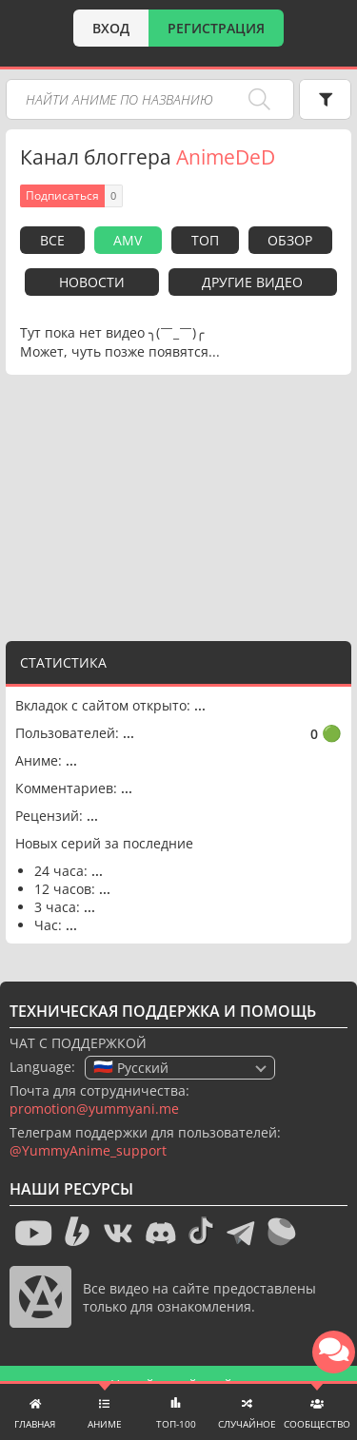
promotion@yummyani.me (94, 1108)
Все (52, 240)
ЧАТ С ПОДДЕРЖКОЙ (78, 1043)
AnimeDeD (225, 157)
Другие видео (252, 282)
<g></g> (179, 503)
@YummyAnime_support (88, 1150)
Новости (92, 282)
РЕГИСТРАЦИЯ (216, 28)
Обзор (290, 240)
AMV (127, 240)
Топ (205, 240)
